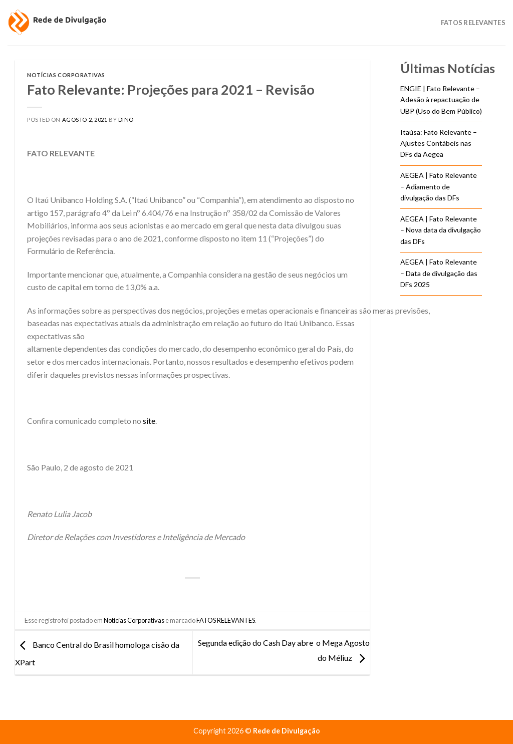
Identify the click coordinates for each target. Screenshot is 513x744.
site (149, 420)
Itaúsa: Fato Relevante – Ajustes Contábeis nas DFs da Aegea (438, 143)
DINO (126, 119)
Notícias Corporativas (66, 75)
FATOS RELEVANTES (225, 620)
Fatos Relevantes (473, 23)
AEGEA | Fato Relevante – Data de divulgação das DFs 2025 (438, 273)
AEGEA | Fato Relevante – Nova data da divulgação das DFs (440, 229)
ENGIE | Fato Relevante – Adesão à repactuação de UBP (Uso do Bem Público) (441, 99)
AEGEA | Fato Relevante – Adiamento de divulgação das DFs (438, 186)
